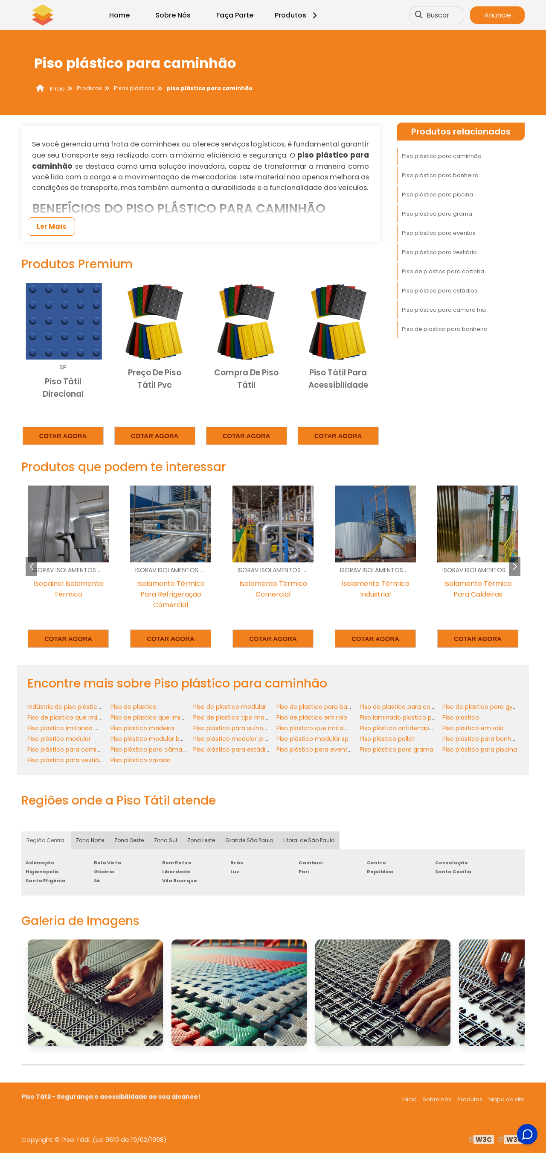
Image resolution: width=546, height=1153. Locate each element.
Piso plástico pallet (387, 739)
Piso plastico (460, 717)
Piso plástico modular (59, 739)
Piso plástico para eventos (439, 233)
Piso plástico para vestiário (439, 252)
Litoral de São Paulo (308, 840)
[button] (514, 566)
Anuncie (497, 15)
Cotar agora (63, 435)
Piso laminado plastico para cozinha (413, 717)
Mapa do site (506, 1099)
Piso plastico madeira (142, 728)
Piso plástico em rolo (473, 728)
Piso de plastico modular (229, 706)
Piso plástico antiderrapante (401, 728)
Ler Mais (51, 226)
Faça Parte (234, 15)
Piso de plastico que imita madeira (79, 717)
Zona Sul (165, 840)
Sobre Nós (173, 15)
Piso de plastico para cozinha (443, 271)
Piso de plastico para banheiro (445, 329)
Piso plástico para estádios (439, 291)
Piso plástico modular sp (312, 739)
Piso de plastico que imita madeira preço (171, 717)
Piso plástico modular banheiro (156, 739)
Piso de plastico (133, 706)
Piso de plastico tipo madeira (236, 717)
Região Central (46, 840)
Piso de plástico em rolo (311, 717)
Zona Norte (90, 840)
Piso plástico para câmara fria (444, 310)
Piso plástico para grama (437, 214)
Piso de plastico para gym (480, 706)
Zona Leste (201, 840)
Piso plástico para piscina (437, 194)
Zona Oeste (129, 840)
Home (119, 15)
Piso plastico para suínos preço (239, 728)
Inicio (409, 1099)
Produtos (297, 15)
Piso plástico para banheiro (440, 175)
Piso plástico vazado (140, 760)
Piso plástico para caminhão (442, 156)
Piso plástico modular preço (234, 739)
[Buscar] (419, 15)
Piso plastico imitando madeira (73, 728)
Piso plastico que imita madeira (323, 728)
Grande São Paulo (249, 840)
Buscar (438, 15)
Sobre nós (437, 1099)
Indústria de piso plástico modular (77, 706)
